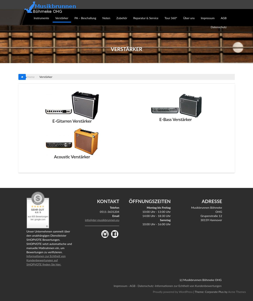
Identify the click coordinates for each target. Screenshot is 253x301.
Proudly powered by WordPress (193, 291)
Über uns (189, 18)
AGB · (133, 285)
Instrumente (41, 18)
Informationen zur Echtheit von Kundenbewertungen (188, 285)
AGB (224, 18)
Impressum (207, 18)
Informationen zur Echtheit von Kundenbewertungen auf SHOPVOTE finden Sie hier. (46, 260)
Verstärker (61, 18)
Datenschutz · (146, 285)
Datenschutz (218, 27)
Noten (106, 18)
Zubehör (121, 18)
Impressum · (121, 285)
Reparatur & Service (145, 18)
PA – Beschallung (85, 18)
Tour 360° (170, 18)
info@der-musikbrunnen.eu (102, 220)
